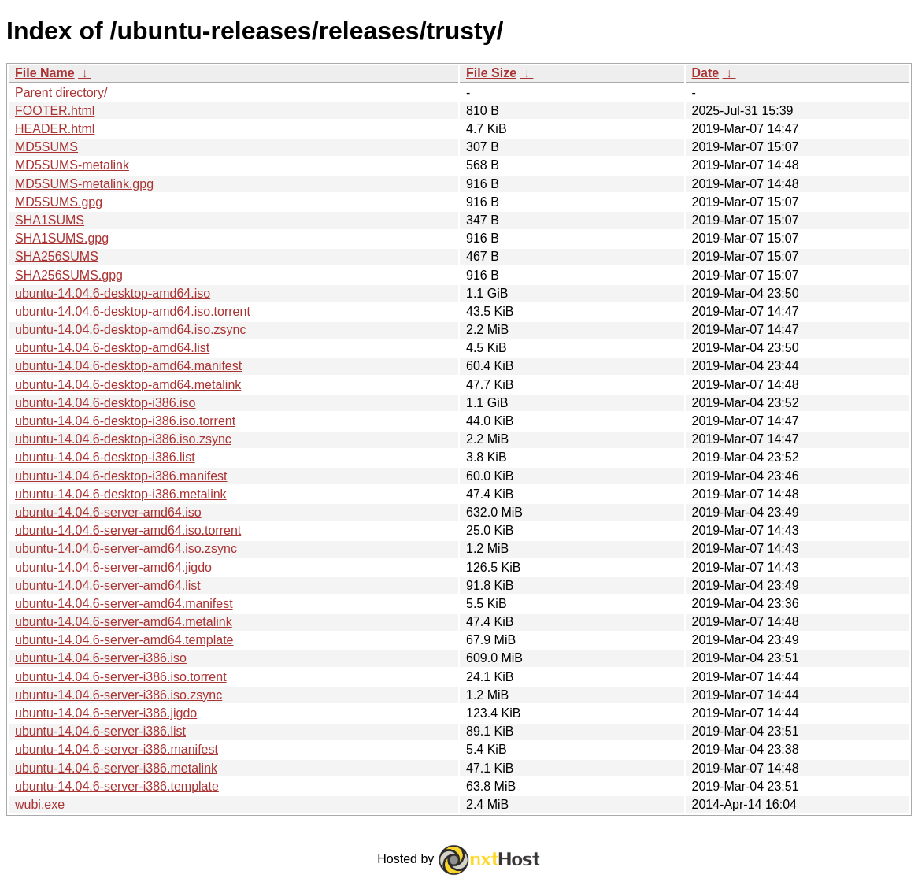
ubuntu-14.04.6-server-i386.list (100, 731)
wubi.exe (40, 804)
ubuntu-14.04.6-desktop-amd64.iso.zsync (130, 329)
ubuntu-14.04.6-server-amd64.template (124, 640)
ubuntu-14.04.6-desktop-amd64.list (112, 347)
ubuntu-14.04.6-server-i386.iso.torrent (121, 677)
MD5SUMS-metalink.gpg (84, 184)
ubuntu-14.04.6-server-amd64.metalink (123, 621)
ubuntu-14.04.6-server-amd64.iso (108, 512)
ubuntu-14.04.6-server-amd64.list (108, 585)
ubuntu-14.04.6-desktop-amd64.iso (112, 293)
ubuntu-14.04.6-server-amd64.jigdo (113, 567)
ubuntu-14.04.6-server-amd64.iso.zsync (126, 548)
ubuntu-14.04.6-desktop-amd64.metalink (128, 384)
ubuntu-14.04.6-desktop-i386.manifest (121, 476)
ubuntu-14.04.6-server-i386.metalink (116, 768)
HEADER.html (54, 128)
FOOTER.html (54, 110)
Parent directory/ (61, 92)
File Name (45, 73)
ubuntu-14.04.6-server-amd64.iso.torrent (128, 530)
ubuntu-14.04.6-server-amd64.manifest (124, 603)
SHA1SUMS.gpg (62, 238)
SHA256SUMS (56, 256)
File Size (491, 73)
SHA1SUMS (49, 220)
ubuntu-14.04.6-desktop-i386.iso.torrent (125, 421)
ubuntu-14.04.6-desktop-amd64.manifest (128, 365)
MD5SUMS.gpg (58, 202)
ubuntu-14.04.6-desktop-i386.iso (105, 403)
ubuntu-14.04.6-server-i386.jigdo (106, 713)
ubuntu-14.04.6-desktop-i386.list (105, 457)
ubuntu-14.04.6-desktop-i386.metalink (121, 494)
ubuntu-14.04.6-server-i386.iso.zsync (118, 695)
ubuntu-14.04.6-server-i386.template (117, 786)
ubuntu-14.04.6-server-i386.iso (101, 658)
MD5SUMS (46, 147)
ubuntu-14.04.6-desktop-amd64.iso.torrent (132, 311)
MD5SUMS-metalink (72, 165)
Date (706, 73)
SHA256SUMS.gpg (69, 275)
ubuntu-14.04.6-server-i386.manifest (116, 749)
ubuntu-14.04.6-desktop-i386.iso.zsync (123, 439)
